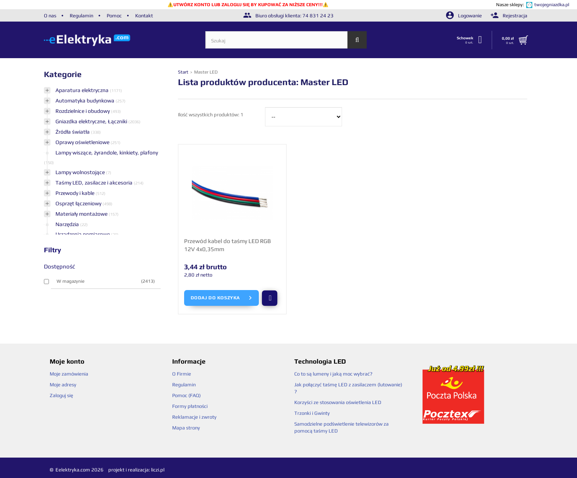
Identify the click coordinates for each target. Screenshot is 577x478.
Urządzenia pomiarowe (83, 234)
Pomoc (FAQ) (186, 395)
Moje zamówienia (69, 374)
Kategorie (63, 74)
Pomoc (114, 15)
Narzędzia (67, 224)
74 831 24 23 (318, 15)
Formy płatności (190, 406)
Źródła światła (73, 132)
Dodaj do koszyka (222, 298)
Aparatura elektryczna (82, 90)
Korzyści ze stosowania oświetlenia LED (337, 402)
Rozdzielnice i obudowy (83, 111)
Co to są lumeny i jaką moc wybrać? (333, 374)
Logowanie (464, 15)
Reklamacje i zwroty (194, 417)
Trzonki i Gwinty (312, 413)
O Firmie (181, 374)
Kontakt (144, 15)
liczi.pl (157, 470)
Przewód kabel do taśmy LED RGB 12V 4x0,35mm (227, 245)
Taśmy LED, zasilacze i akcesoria (94, 182)
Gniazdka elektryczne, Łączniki (91, 121)
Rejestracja (509, 15)
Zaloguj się (61, 395)
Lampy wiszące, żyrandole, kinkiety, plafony (106, 152)
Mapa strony (186, 428)
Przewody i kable (75, 193)
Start (184, 72)
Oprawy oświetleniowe (83, 142)
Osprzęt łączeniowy (78, 203)
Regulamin (81, 15)
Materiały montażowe (82, 214)
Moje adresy (63, 384)
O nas (50, 15)
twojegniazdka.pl (551, 4)
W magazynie (106, 281)
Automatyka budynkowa (85, 100)
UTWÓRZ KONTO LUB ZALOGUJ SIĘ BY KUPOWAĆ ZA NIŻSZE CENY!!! (248, 4)
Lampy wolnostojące (80, 172)
